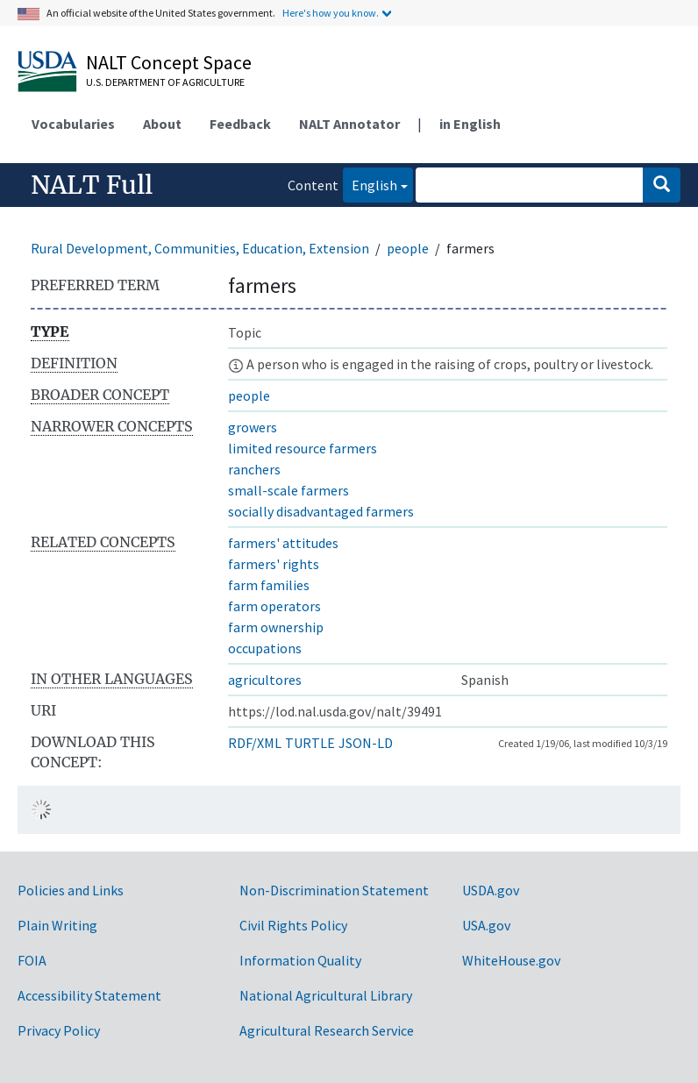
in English (470, 123)
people (408, 248)
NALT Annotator (349, 123)
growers (252, 427)
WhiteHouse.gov (511, 960)
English (370, 184)
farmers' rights (273, 564)
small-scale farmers (288, 490)
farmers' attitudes (283, 543)
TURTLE (310, 743)
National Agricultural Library (325, 995)
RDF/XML (254, 743)
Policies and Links (71, 890)
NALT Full (92, 185)
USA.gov (486, 925)
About (162, 123)
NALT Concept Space (169, 62)
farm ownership (276, 627)
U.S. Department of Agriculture (165, 82)
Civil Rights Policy (293, 925)
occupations (265, 648)
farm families (269, 585)
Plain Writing (57, 925)
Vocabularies (73, 123)
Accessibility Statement (89, 995)
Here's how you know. (330, 12)
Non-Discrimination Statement (334, 890)
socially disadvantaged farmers (321, 511)
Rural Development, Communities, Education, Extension (200, 248)
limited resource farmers (302, 448)
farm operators (274, 606)
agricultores (265, 679)
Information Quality (300, 960)
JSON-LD (365, 743)
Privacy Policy (59, 1030)
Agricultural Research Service (326, 1030)
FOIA (32, 960)
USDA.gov (490, 890)
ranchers (254, 469)
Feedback (240, 123)
